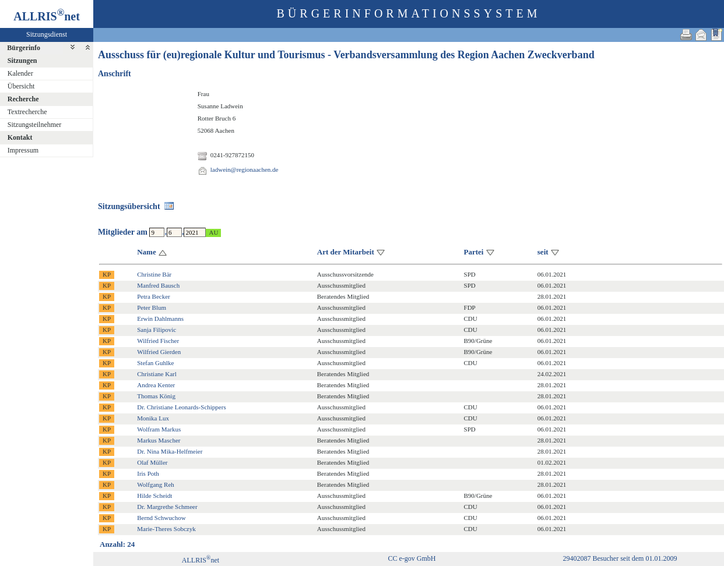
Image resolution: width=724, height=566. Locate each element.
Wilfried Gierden (159, 351)
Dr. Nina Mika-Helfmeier (169, 451)
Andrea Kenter (156, 384)
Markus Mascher (158, 440)
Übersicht (21, 86)
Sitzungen (22, 60)
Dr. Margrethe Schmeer (167, 506)
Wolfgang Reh (155, 484)
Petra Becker (153, 296)
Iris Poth (148, 473)
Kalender (20, 73)
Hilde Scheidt (154, 495)
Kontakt (20, 137)
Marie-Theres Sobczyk (166, 528)
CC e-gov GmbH (411, 558)
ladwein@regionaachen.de (244, 169)
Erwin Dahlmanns (160, 318)
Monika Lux (153, 418)
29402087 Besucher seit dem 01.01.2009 (620, 558)
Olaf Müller (152, 462)
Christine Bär (154, 274)
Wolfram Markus (159, 429)
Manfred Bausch (158, 285)
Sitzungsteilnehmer (35, 125)
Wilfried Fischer (158, 340)
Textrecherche (27, 112)
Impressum (23, 150)
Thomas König (156, 395)
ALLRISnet (200, 560)
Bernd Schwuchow (161, 517)
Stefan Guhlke (155, 362)
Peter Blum (151, 307)
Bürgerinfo (23, 48)
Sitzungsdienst (46, 34)
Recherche (23, 99)
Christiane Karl (157, 373)
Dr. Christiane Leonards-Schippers (181, 407)
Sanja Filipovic (156, 329)
